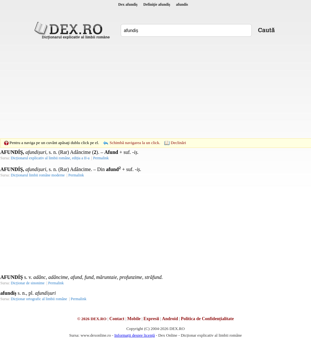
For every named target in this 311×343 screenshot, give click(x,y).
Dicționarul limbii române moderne (38, 175)
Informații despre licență (134, 335)
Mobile (134, 318)
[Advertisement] (145, 88)
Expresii (151, 318)
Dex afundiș (127, 4)
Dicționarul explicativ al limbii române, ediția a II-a (50, 158)
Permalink (101, 158)
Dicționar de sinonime (28, 283)
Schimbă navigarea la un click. (135, 142)
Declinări (178, 142)
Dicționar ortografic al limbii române (39, 299)
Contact (116, 318)
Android (170, 318)
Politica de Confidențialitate (207, 318)
